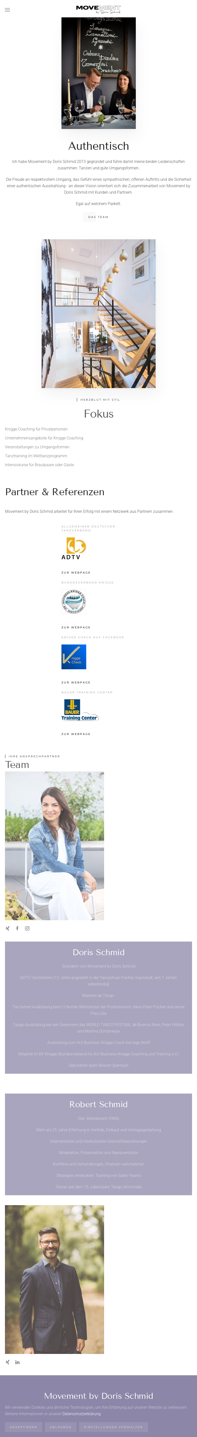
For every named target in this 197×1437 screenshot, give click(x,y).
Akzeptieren (23, 1427)
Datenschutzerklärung (81, 1413)
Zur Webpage (76, 572)
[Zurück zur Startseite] (98, 10)
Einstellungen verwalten (113, 1427)
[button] (7, 10)
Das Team (98, 217)
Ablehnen (61, 1427)
